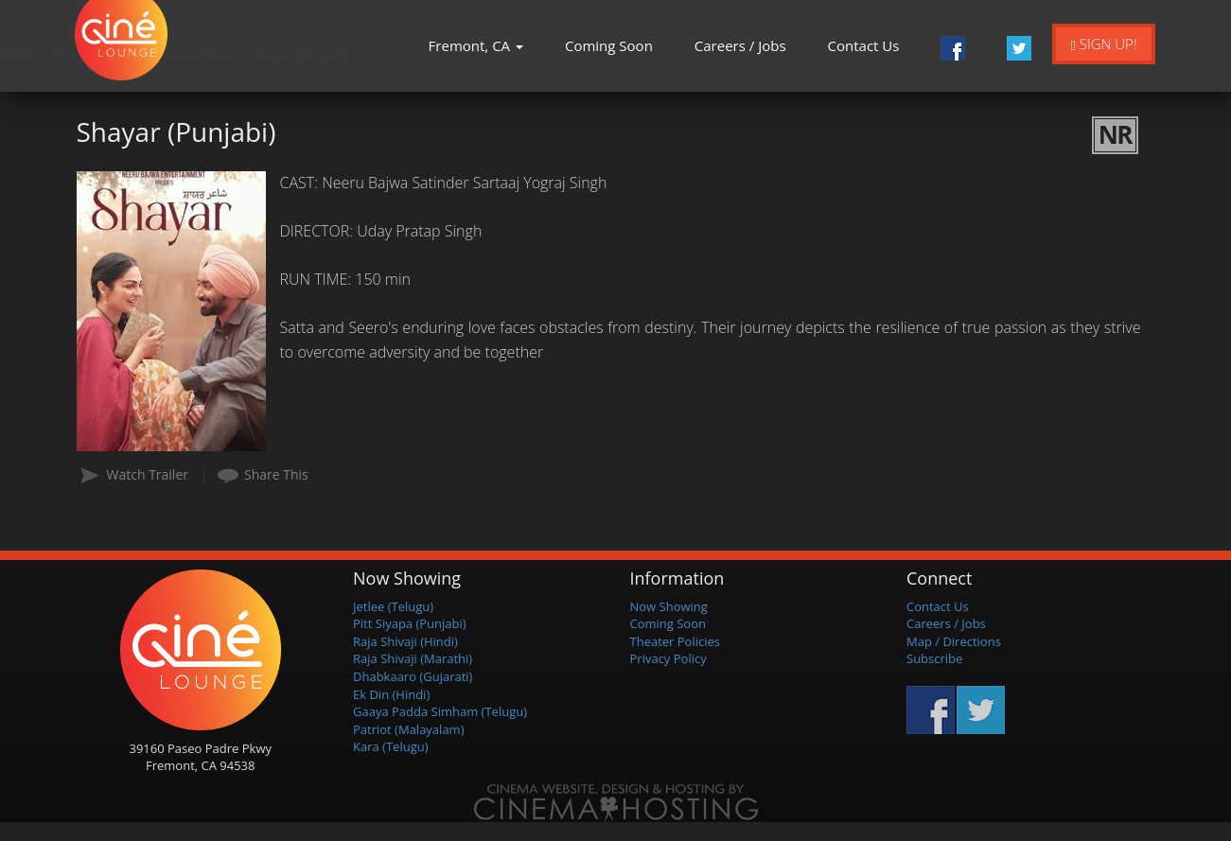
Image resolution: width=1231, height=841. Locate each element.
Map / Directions (953, 641)
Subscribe (934, 658)
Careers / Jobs (740, 45)
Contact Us (864, 45)
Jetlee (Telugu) (393, 606)
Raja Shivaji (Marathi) (412, 658)
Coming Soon (609, 45)
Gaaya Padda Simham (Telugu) (440, 711)
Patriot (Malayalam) (408, 729)
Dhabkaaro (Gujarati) (412, 676)
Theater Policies (675, 641)
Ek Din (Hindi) (391, 694)
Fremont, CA (476, 45)
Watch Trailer (148, 474)
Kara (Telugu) (391, 746)
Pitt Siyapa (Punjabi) (409, 623)
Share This (276, 474)
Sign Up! (1103, 43)
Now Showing (669, 606)
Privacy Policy (668, 658)
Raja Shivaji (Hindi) (405, 641)
